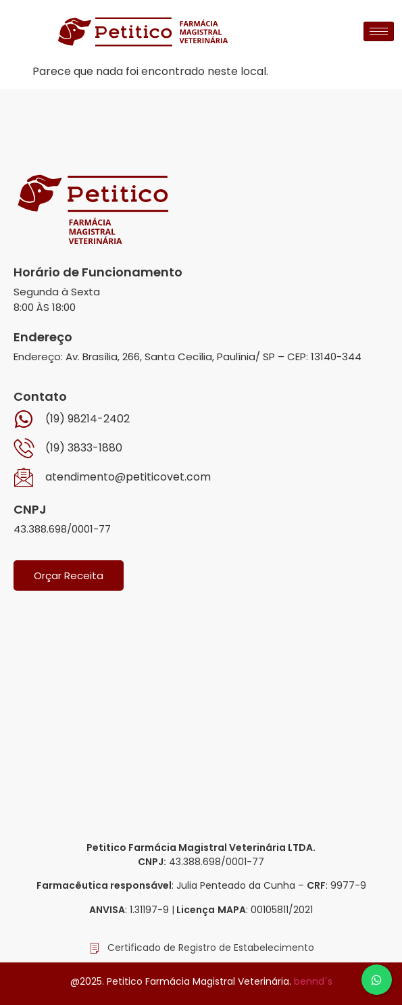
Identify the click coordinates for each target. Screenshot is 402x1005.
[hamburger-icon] (378, 31)
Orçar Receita (68, 575)
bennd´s (313, 981)
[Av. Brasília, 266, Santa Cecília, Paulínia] (201, 705)
